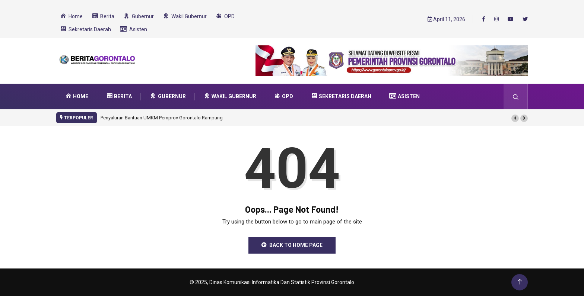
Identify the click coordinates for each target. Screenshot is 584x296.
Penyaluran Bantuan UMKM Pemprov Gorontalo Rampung (162, 117)
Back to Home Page (292, 245)
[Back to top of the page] (520, 282)
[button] (515, 118)
